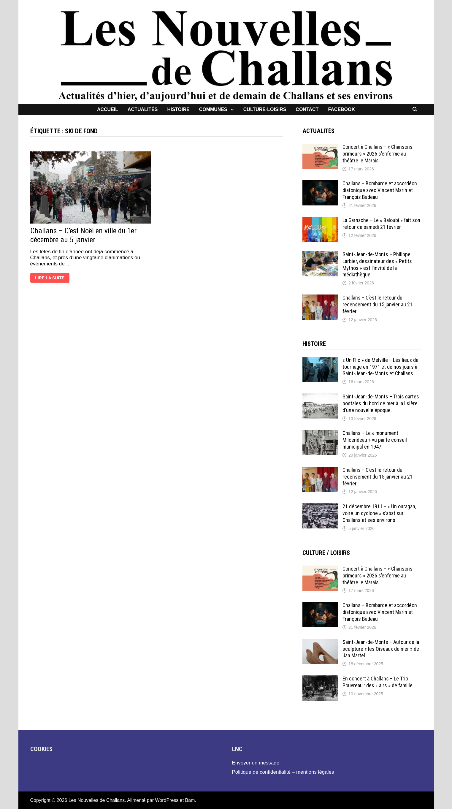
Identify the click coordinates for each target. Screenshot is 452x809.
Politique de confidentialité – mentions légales (283, 772)
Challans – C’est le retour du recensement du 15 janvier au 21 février (377, 304)
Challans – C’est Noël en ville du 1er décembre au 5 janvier (83, 235)
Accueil (107, 109)
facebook (341, 109)
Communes (213, 109)
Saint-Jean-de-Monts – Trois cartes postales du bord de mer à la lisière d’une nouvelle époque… (380, 403)
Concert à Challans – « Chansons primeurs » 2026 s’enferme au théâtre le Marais (377, 154)
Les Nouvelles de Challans (97, 800)
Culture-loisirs (264, 109)
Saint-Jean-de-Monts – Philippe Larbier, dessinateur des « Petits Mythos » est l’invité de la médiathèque (377, 264)
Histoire (178, 109)
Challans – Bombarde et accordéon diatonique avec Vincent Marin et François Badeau (379, 190)
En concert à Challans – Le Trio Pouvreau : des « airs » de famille (377, 681)
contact (307, 109)
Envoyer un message (256, 763)
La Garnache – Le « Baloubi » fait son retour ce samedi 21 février (381, 223)
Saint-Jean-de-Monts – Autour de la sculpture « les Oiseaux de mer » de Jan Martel (380, 649)
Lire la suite (49, 278)
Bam (190, 800)
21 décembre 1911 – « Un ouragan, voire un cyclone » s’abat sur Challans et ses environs (379, 513)
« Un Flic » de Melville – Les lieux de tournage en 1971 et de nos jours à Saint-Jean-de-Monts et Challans (380, 367)
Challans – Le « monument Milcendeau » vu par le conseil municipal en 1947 (374, 440)
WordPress (166, 800)
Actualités (143, 109)
